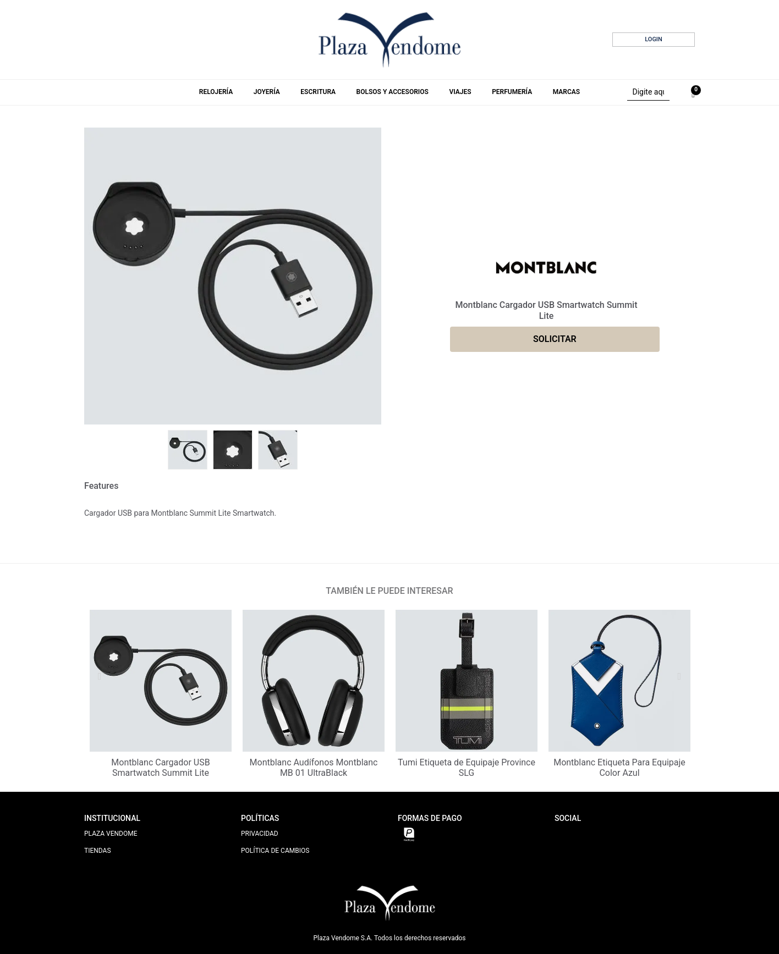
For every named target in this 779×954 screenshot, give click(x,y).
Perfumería (512, 92)
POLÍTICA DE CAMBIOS (275, 850)
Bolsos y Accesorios (392, 92)
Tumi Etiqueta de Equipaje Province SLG (466, 767)
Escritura (318, 92)
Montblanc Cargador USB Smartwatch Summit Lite (160, 767)
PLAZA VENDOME (111, 833)
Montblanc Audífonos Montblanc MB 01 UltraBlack (314, 767)
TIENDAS (97, 850)
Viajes (460, 92)
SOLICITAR (555, 339)
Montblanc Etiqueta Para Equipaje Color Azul (619, 767)
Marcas (566, 92)
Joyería (267, 92)
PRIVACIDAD (259, 833)
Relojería (216, 92)
